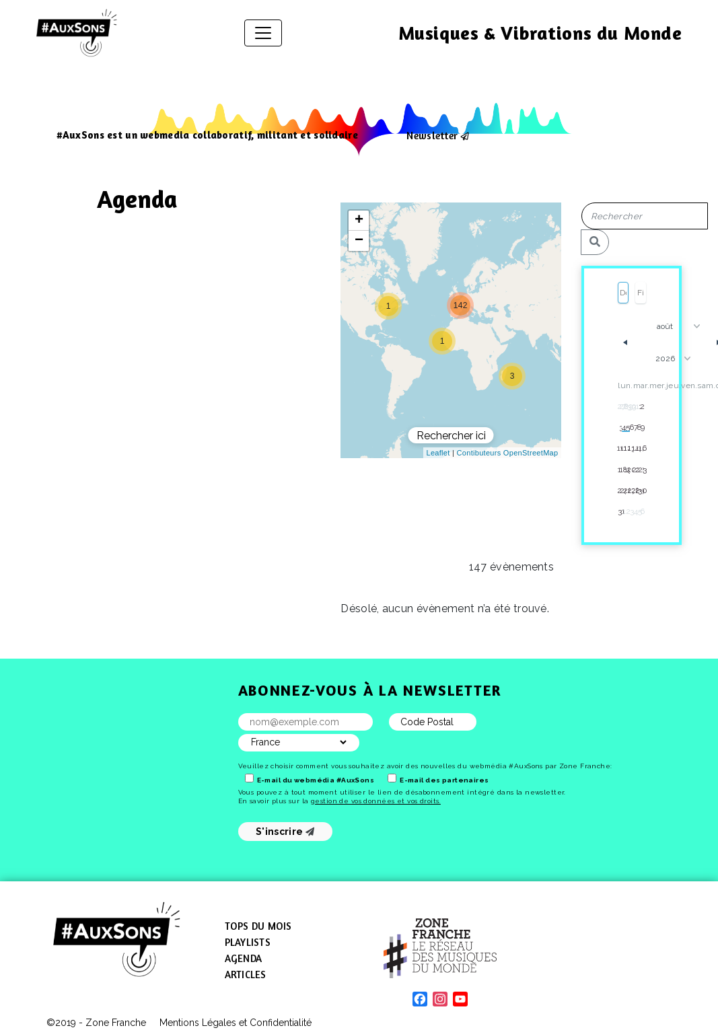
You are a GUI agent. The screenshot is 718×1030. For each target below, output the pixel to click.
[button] (442, 341)
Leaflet (438, 453)
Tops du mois (258, 926)
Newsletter (432, 135)
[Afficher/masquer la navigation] (263, 33)
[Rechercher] (595, 242)
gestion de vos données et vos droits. (376, 801)
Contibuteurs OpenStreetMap (508, 453)
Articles (245, 974)
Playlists (248, 942)
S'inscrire (285, 831)
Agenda (243, 958)
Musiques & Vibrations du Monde (540, 33)
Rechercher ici (451, 435)
